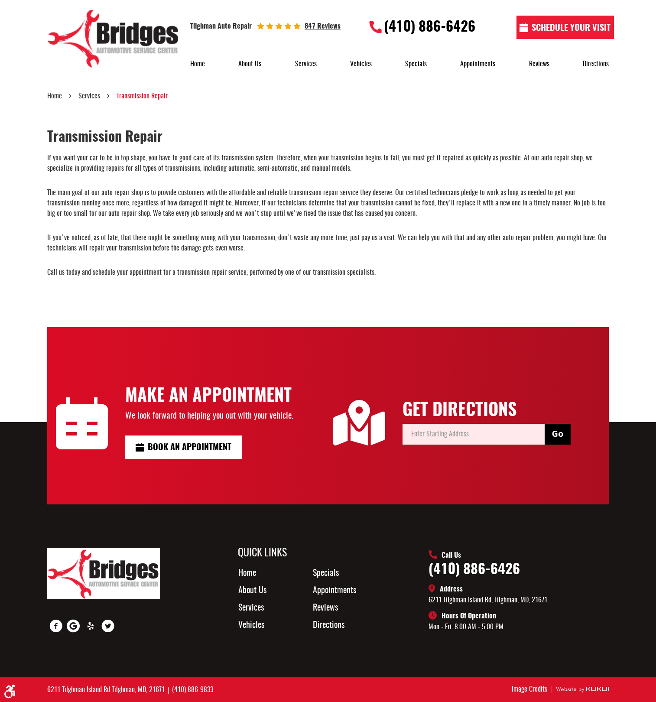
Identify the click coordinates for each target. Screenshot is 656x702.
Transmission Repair (142, 96)
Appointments (477, 64)
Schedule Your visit (571, 28)
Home (197, 64)
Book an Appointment (189, 447)
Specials (416, 64)
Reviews (539, 64)
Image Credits (530, 689)
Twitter (108, 626)
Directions (596, 64)
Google (73, 626)
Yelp (90, 626)
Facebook (56, 626)
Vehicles (361, 64)
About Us (249, 64)
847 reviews (323, 26)
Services (306, 64)
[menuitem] (197, 64)
